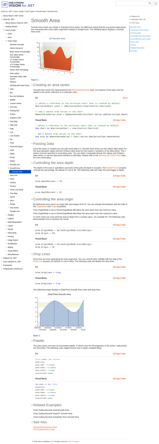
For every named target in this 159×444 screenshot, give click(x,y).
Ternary (13, 186)
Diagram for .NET (10, 258)
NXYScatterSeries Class (44, 429)
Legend (11, 218)
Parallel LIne (15, 211)
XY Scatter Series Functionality (17, 61)
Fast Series (14, 208)
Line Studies (15, 136)
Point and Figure (16, 147)
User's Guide (10, 30)
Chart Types (12, 41)
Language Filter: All (137, 19)
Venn (12, 200)
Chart (10, 34)
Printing (11, 236)
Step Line (13, 175)
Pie (11, 139)
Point (12, 143)
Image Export (13, 240)
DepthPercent (112, 168)
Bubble (12, 100)
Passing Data (135, 33)
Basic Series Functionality (20, 52)
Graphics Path (15, 118)
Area (12, 89)
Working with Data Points (19, 85)
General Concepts (17, 45)
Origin (54, 206)
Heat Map (14, 121)
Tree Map (13, 193)
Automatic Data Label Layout (18, 78)
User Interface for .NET (12, 262)
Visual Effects (13, 251)
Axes (10, 37)
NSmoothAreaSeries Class (45, 427)
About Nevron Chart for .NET (16, 23)
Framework (7, 265)
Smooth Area (135, 27)
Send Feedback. (74, 441)
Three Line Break (16, 190)
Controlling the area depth (140, 36)
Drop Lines (134, 42)
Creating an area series (139, 30)
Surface (13, 183)
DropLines (37, 261)
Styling (10, 247)
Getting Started (11, 27)
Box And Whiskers (17, 96)
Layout (10, 226)
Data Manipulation (15, 222)
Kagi (11, 129)
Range (12, 204)
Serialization (12, 244)
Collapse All (134, 16)
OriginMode (42, 206)
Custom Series (15, 103)
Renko (12, 157)
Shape (12, 161)
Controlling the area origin (140, 39)
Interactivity (12, 233)
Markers (13, 82)
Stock (12, 179)
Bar (11, 93)
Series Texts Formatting (19, 70)
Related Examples (137, 48)
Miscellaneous (13, 254)
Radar (12, 154)
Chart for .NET (8, 19)
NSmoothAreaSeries (81, 90)
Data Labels (14, 73)
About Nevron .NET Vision (13, 16)
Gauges (11, 215)
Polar (12, 150)
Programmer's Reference (13, 269)
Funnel (12, 114)
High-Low (13, 125)
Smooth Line (15, 165)
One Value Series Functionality (16, 56)
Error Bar (13, 107)
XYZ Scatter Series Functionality (17, 65)
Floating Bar (14, 111)
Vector (12, 197)
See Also (133, 51)
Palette (133, 45)
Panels (10, 229)
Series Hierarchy (16, 48)
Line (11, 132)
